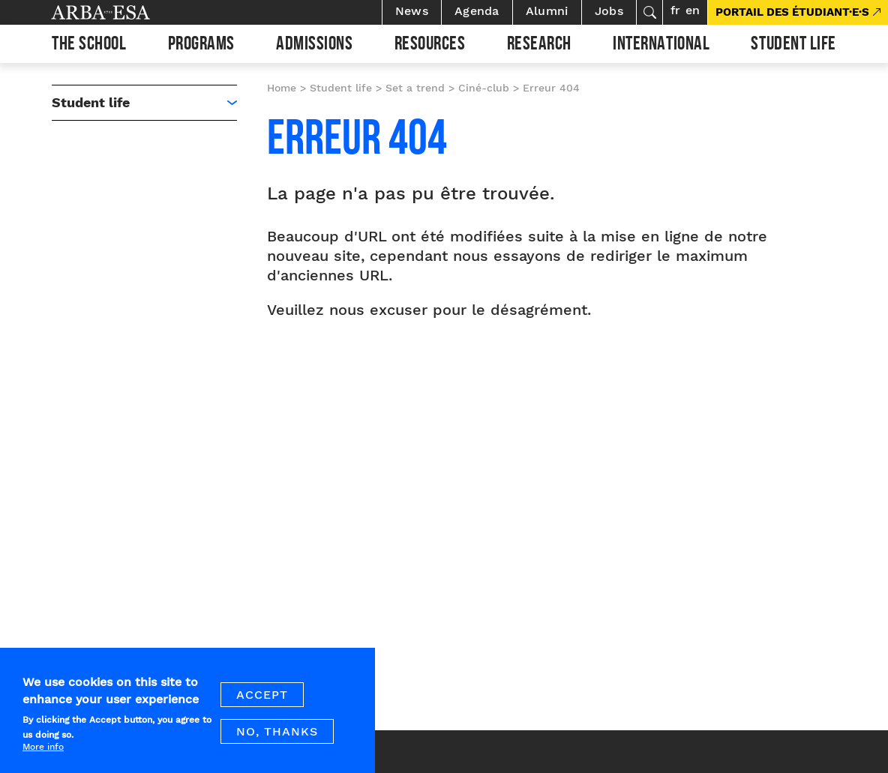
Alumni (547, 11)
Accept (262, 703)
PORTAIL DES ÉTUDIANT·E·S (792, 12)
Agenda (477, 11)
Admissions (314, 45)
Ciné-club (483, 88)
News (411, 11)
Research (539, 45)
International (661, 45)
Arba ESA (126, 12)
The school (89, 45)
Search (649, 12)
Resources (430, 45)
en (693, 10)
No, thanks (277, 740)
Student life (793, 45)
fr (675, 10)
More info (43, 754)
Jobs (609, 11)
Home (281, 88)
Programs (201, 45)
